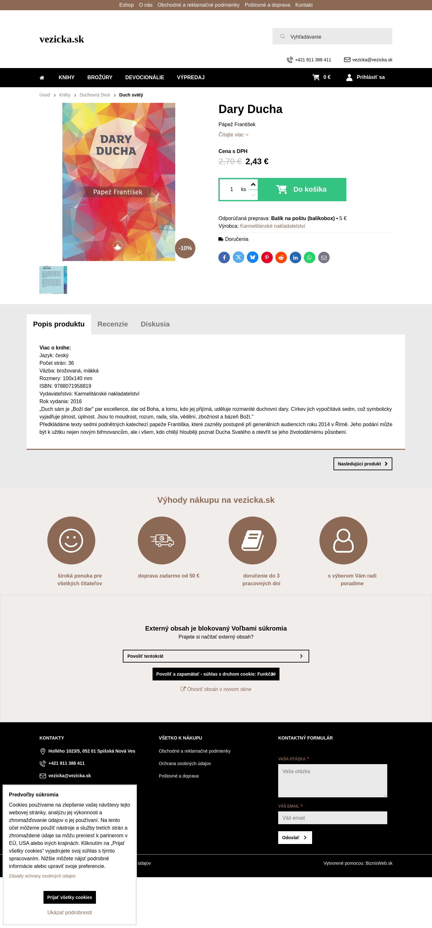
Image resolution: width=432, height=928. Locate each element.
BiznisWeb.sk (379, 863)
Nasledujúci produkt (363, 463)
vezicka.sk (62, 39)
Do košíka (309, 189)
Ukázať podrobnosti (69, 912)
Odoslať (290, 837)
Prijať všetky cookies (69, 897)
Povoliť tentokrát (145, 656)
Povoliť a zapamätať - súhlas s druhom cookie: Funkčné (216, 674)
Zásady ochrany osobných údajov (42, 875)
